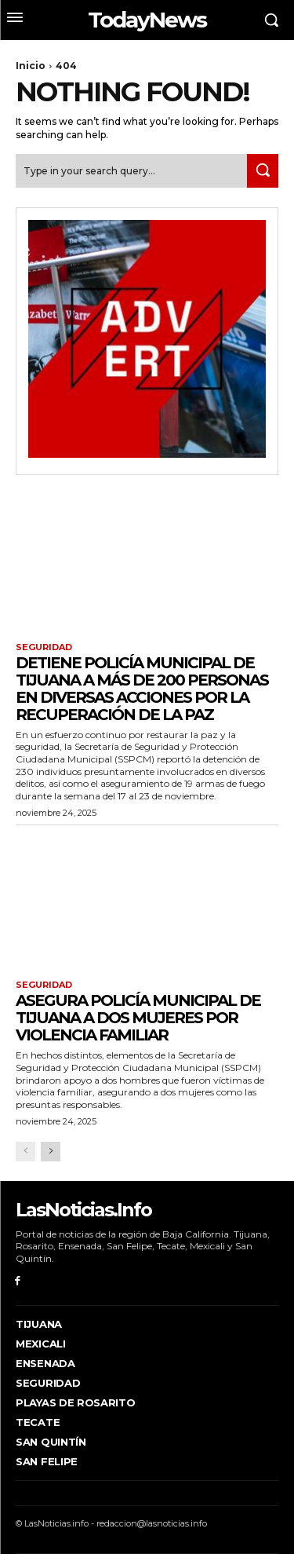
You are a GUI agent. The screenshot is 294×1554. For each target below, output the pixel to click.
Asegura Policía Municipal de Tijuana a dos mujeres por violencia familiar (138, 1017)
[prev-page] (25, 1151)
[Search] (262, 171)
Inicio (30, 65)
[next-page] (50, 1151)
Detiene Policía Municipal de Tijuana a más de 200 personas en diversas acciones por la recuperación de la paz (142, 688)
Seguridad (44, 647)
